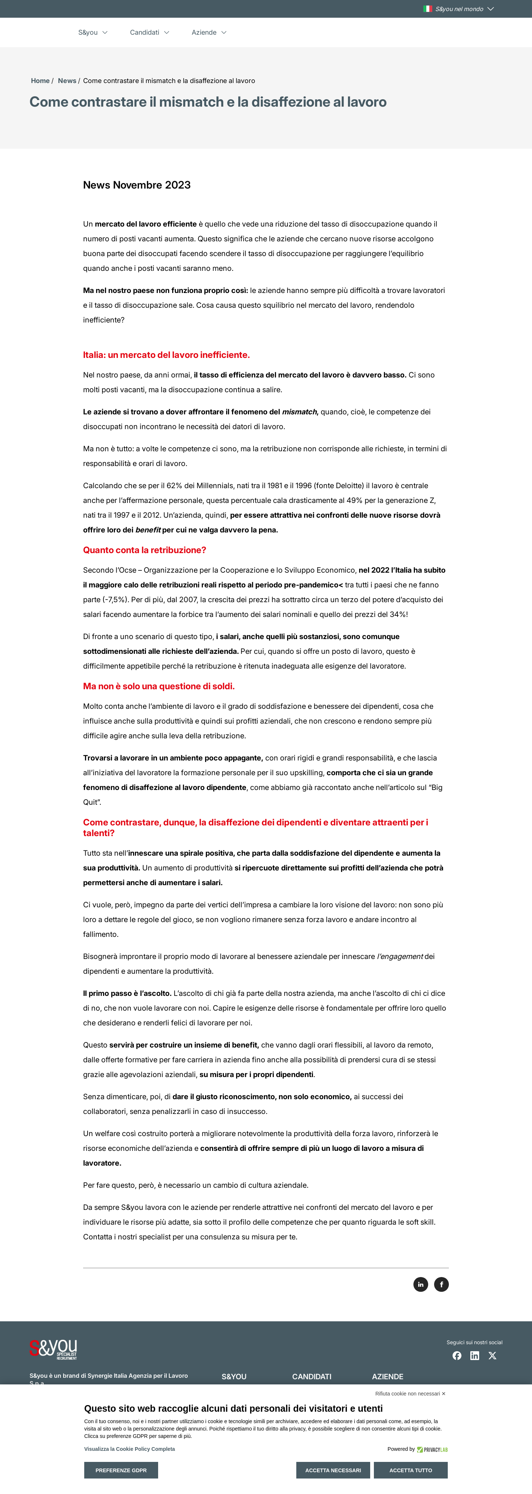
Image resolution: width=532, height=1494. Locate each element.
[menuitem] (103, 32)
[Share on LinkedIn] (420, 1284)
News (67, 80)
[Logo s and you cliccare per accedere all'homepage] (53, 32)
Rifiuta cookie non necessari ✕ (410, 1394)
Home (40, 80)
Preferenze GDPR (121, 1470)
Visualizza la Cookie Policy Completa (129, 1449)
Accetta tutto (410, 1470)
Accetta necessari (333, 1470)
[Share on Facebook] (441, 1284)
